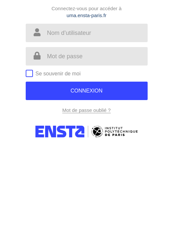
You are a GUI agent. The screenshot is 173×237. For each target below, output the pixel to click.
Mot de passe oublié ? (86, 110)
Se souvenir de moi (58, 73)
